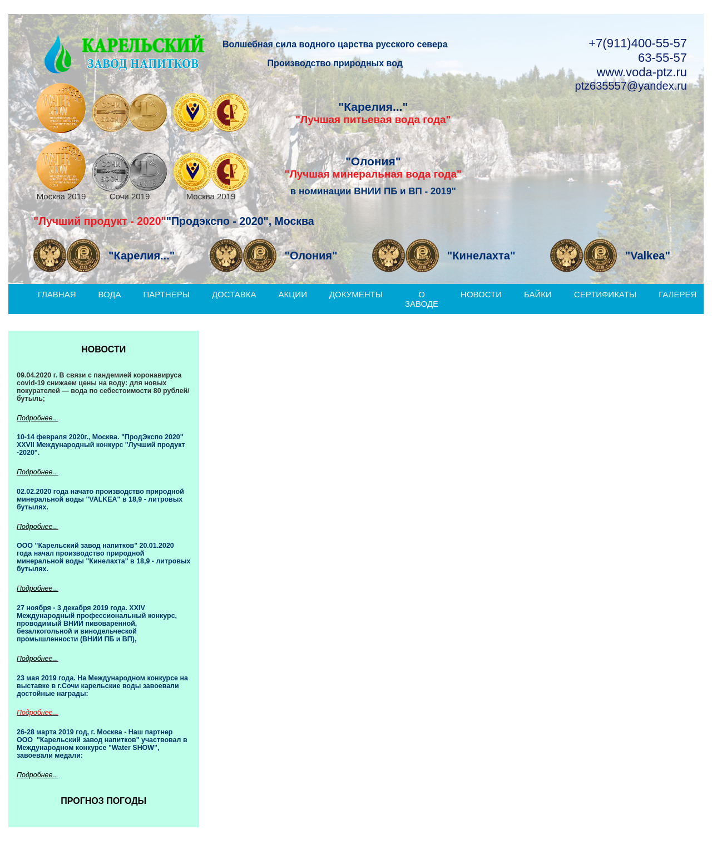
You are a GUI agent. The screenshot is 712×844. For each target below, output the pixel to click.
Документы (356, 294)
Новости (481, 294)
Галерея (677, 294)
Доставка (234, 294)
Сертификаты (605, 294)
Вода (109, 294)
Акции (293, 294)
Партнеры (167, 294)
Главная (57, 294)
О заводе (421, 298)
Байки (538, 294)
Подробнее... (37, 418)
